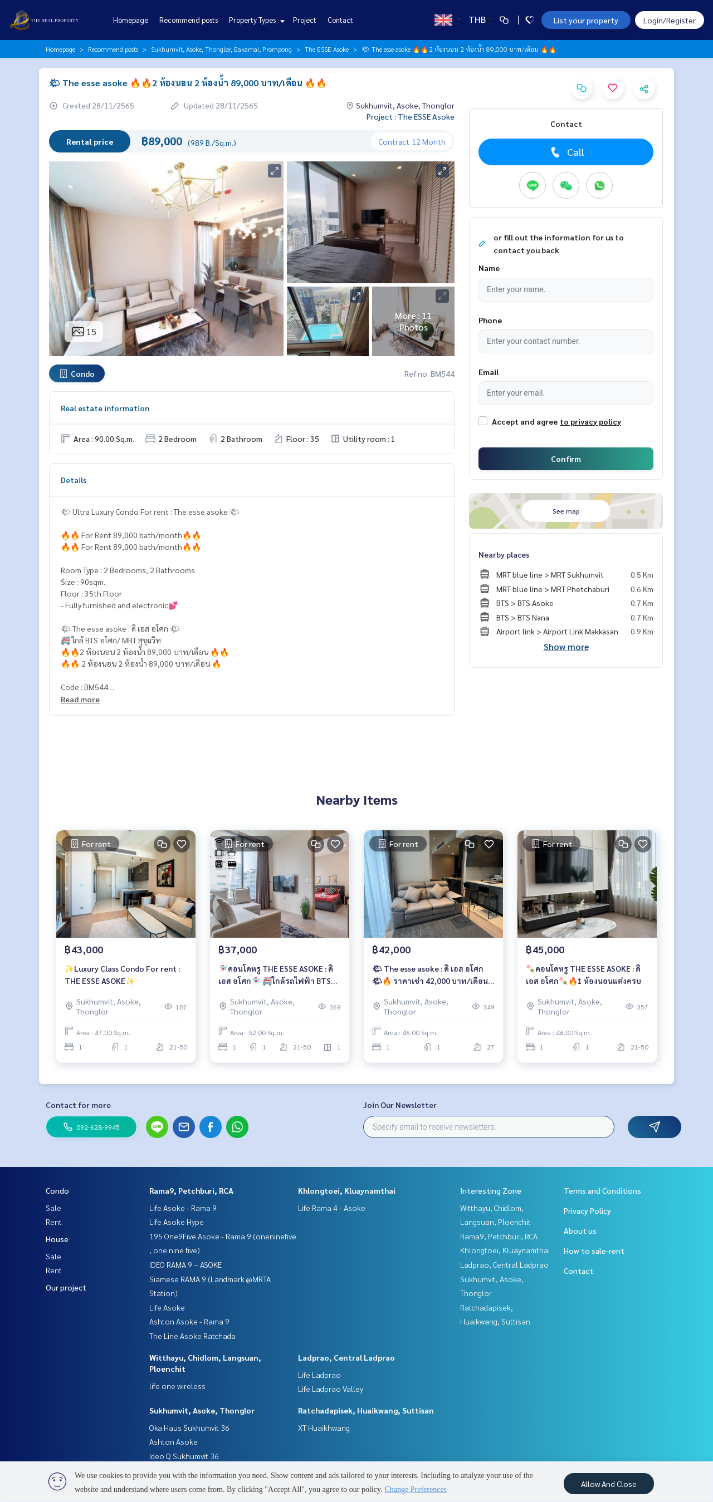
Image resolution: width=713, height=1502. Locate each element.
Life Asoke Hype (176, 1222)
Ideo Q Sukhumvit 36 (184, 1456)
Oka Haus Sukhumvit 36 (189, 1427)
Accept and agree (525, 421)
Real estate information (105, 408)
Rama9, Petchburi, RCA (191, 1190)
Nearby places (503, 554)
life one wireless (177, 1386)
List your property (586, 20)
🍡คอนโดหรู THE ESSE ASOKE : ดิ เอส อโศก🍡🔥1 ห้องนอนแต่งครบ (583, 974)
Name (489, 268)
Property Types (255, 19)
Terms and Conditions (602, 1190)
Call (566, 152)
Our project (66, 1287)
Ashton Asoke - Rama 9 (189, 1321)
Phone (490, 320)
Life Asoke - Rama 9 (183, 1208)
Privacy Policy (587, 1210)
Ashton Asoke (173, 1441)
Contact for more (78, 1105)
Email (488, 372)
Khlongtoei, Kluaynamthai (346, 1190)
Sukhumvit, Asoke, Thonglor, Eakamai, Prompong (221, 49)
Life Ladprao (319, 1375)
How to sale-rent (594, 1250)
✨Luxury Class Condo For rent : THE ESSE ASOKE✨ (122, 974)
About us (580, 1230)
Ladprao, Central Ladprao (346, 1357)
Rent (54, 1222)
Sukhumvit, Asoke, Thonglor (202, 1410)
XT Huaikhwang (324, 1427)
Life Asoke (167, 1307)
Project (304, 19)
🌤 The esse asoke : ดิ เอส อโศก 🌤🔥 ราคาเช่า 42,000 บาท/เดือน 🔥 (430, 975)
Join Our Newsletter (400, 1105)
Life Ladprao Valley (330, 1388)
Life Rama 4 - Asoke (331, 1208)
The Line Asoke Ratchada (192, 1336)
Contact (340, 19)
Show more (566, 646)
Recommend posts (188, 19)
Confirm (566, 459)
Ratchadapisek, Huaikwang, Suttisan (366, 1410)
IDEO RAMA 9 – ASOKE (185, 1264)
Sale (53, 1208)
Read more (80, 699)
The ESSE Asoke (327, 49)
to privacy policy (590, 421)
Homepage (130, 19)
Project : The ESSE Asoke (411, 116)
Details (73, 480)
